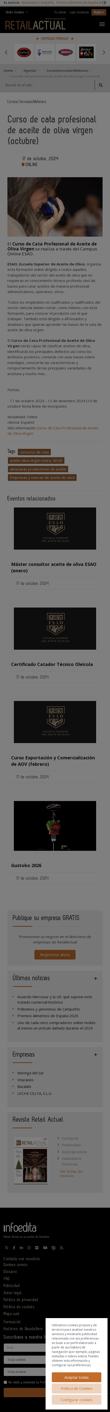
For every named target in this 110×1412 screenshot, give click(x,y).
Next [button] (103, 52)
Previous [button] (6, 52)
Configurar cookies (76, 1399)
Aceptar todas (76, 1377)
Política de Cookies (77, 1388)
